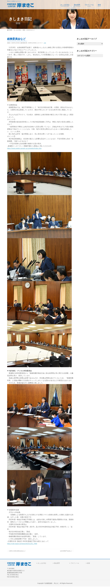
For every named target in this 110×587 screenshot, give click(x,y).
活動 (45, 42)
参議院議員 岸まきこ (52, 583)
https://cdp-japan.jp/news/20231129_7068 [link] (22, 544)
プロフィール (75, 563)
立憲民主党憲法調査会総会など (16, 551)
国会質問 (57, 563)
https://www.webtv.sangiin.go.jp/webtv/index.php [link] (24, 148)
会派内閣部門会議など (67, 551)
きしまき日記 (42, 563)
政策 (88, 563)
